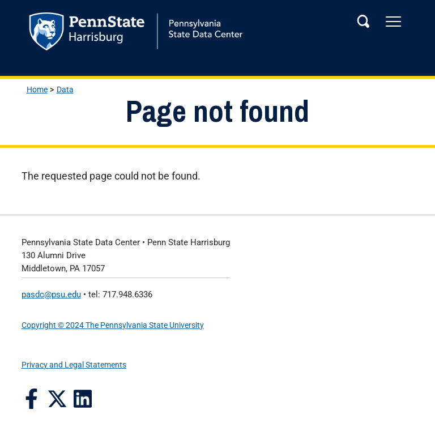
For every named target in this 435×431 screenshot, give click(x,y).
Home (37, 89)
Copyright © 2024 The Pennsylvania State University (113, 325)
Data (65, 89)
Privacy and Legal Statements (74, 365)
